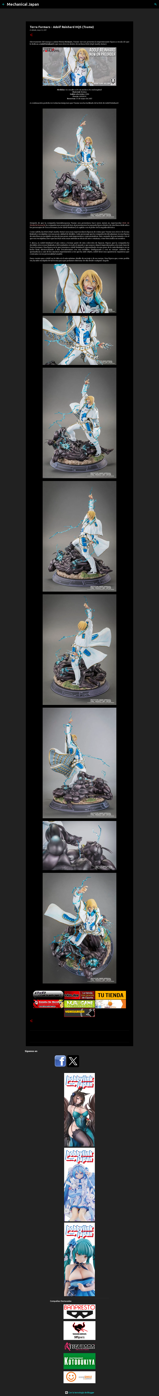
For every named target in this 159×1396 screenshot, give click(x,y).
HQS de (125, 223)
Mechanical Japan (23, 4)
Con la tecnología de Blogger (79, 1392)
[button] (31, 35)
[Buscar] (155, 4)
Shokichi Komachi (37, 225)
